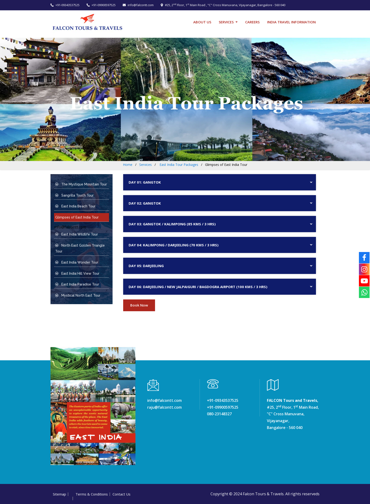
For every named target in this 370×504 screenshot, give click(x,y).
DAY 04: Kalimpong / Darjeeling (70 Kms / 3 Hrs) (174, 245)
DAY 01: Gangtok (145, 182)
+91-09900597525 (101, 5)
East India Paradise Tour (77, 284)
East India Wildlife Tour (76, 234)
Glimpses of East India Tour (77, 217)
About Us (202, 22)
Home (127, 164)
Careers (252, 22)
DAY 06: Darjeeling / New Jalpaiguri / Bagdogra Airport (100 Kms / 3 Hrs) (198, 286)
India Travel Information (291, 22)
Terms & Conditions (92, 494)
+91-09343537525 (65, 5)
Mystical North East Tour (77, 295)
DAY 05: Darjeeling (146, 265)
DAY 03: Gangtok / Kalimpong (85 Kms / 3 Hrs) (172, 224)
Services (226, 22)
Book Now (139, 305)
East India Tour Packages (178, 164)
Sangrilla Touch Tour (74, 195)
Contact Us (121, 494)
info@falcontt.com (138, 5)
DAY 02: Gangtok (145, 203)
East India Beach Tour (75, 206)
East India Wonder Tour (76, 262)
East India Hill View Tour (77, 273)
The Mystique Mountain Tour (81, 184)
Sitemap (59, 494)
